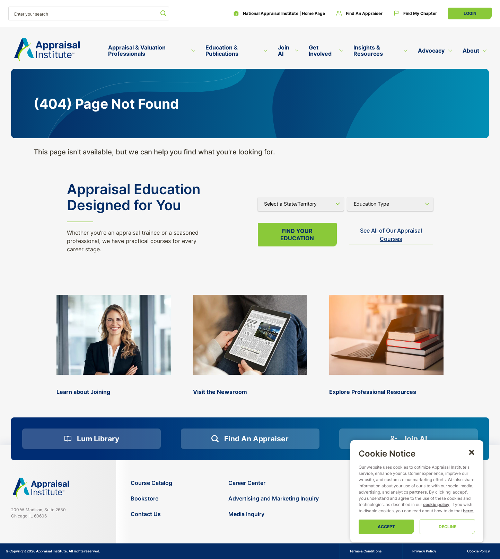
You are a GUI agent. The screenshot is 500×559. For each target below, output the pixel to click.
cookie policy (436, 504)
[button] (471, 452)
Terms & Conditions (365, 551)
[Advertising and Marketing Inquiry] (273, 498)
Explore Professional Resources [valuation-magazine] (372, 391)
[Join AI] (408, 439)
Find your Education (297, 234)
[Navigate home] (41, 488)
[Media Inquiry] (273, 514)
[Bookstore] (151, 498)
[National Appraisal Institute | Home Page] (279, 13)
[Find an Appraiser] (359, 13)
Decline (447, 526)
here (467, 510)
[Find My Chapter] (415, 13)
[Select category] (390, 204)
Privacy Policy (424, 551)
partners (418, 492)
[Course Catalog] (151, 483)
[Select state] (301, 204)
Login (470, 13)
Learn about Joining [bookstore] (83, 391)
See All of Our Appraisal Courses (391, 234)
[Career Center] (273, 483)
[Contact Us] (151, 514)
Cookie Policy (478, 551)
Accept (386, 526)
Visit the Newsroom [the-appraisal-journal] (220, 391)
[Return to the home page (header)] (47, 50)
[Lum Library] (91, 439)
